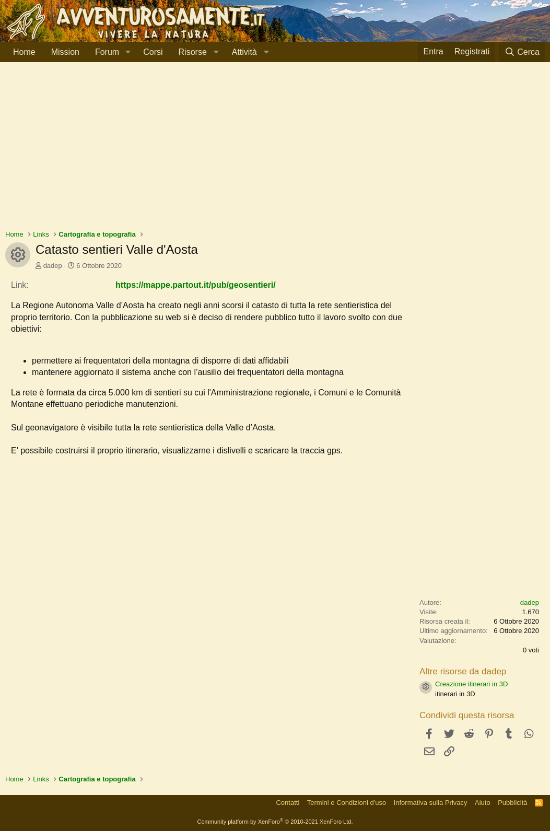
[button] (127, 52)
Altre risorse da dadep (462, 671)
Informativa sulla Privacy (430, 802)
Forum (107, 52)
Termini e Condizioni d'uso (346, 802)
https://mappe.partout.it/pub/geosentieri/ (195, 284)
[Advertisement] (275, 151)
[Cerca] (522, 52)
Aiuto (482, 802)
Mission (65, 52)
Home (24, 52)
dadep (52, 266)
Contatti (287, 802)
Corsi (152, 52)
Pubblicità (512, 802)
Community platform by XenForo (275, 821)
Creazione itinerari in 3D (471, 684)
